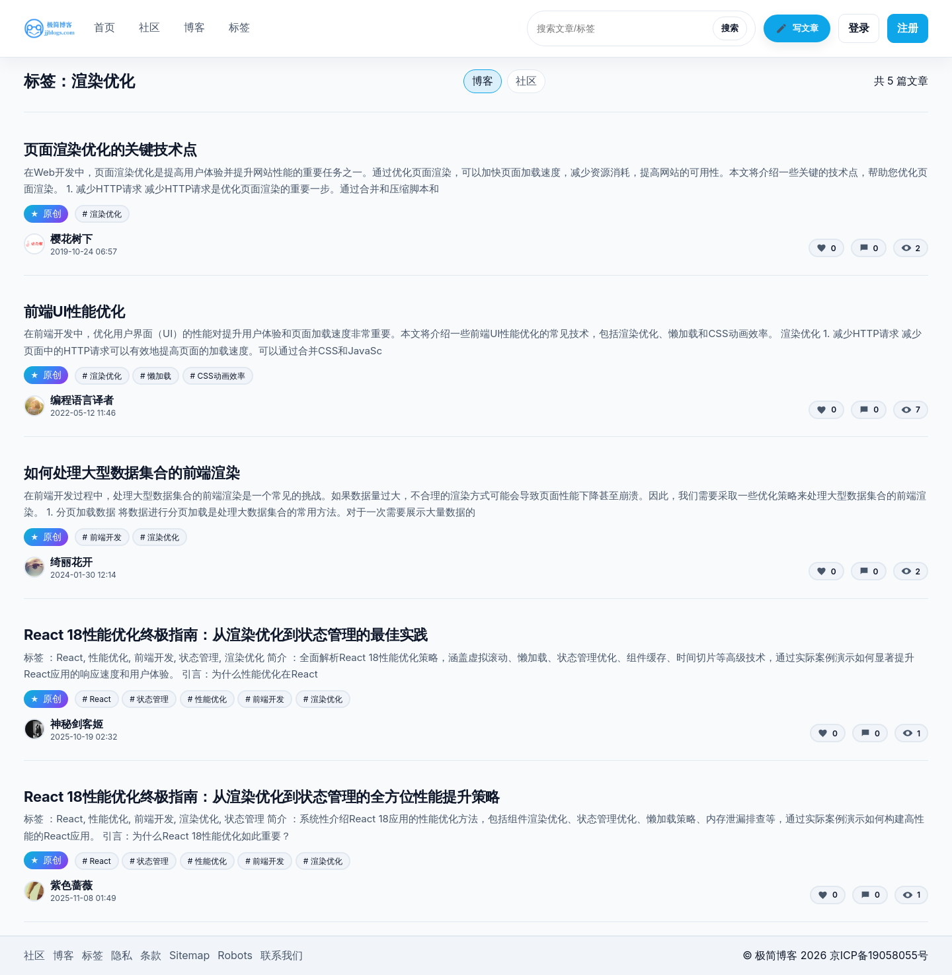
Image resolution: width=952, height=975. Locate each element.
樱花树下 (71, 238)
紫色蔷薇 (71, 885)
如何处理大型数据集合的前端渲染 (132, 472)
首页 (104, 27)
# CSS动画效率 (217, 376)
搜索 (729, 28)
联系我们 (281, 955)
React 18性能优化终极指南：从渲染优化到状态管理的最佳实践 (226, 634)
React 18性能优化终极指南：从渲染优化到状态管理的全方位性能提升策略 (262, 796)
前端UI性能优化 (74, 311)
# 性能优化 (207, 699)
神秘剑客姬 (76, 723)
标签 (239, 27)
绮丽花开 (71, 561)
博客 (194, 27)
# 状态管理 (149, 699)
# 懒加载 (155, 376)
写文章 (796, 28)
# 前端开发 (102, 537)
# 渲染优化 (102, 214)
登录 (858, 27)
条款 (150, 955)
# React (97, 699)
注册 (907, 27)
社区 (149, 27)
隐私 (121, 955)
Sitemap (189, 955)
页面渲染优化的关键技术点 (110, 149)
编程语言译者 (82, 400)
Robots (235, 955)
